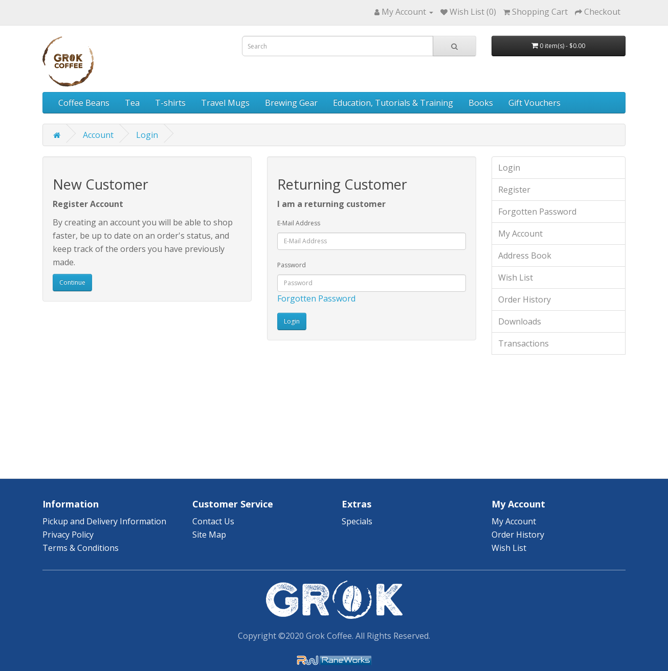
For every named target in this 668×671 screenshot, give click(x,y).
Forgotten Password (316, 298)
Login (147, 135)
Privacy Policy (68, 534)
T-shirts (170, 102)
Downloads (519, 321)
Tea (132, 102)
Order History (524, 299)
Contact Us (213, 521)
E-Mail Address (298, 223)
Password (291, 265)
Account (98, 135)
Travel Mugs (225, 102)
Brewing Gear (291, 102)
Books (481, 102)
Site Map (209, 534)
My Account (520, 233)
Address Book (524, 255)
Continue (72, 282)
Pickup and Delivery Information (104, 521)
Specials (357, 521)
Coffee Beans (83, 102)
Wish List (515, 277)
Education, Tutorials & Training (393, 102)
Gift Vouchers (534, 102)
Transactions (523, 343)
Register (514, 189)
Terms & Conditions (80, 547)
